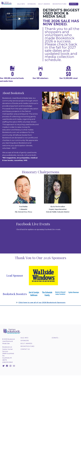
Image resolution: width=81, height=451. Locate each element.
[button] (19, 19)
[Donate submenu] (58, 337)
